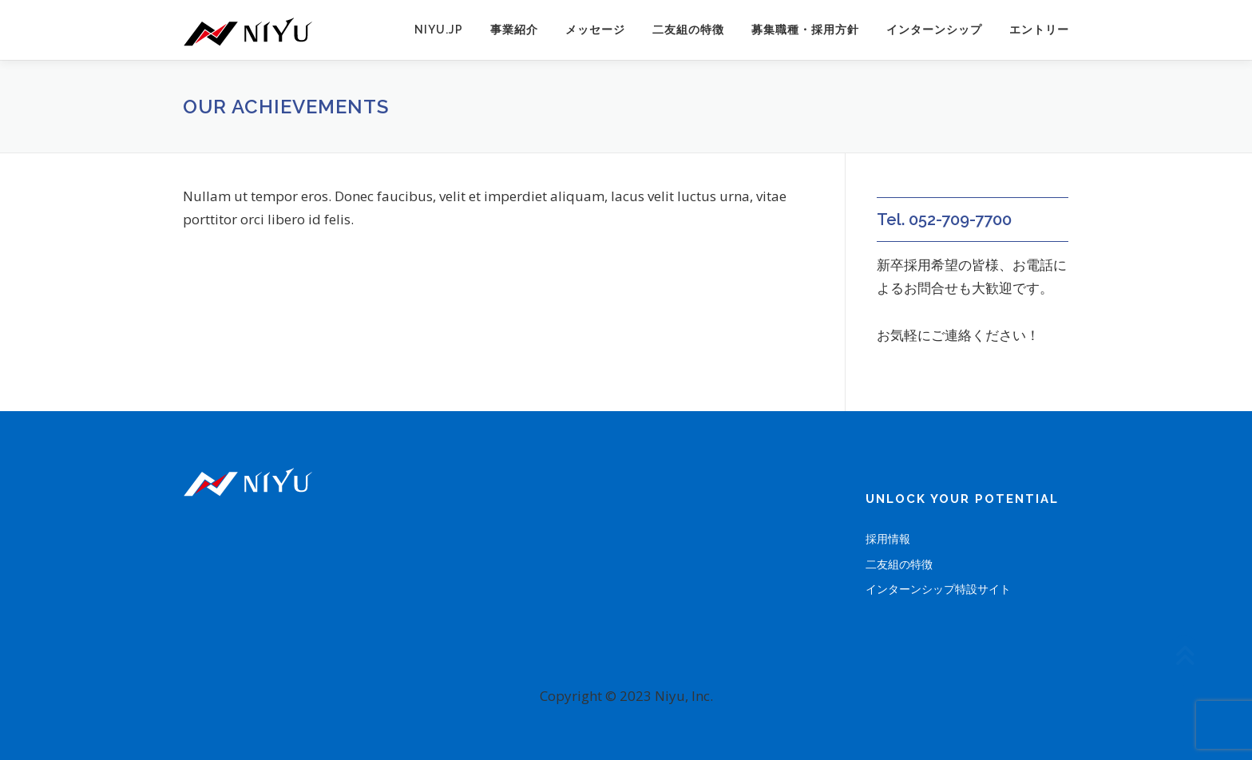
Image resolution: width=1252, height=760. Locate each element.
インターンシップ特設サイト (938, 588)
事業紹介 (514, 29)
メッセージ (595, 29)
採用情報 (888, 538)
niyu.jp (438, 29)
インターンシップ (934, 29)
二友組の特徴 (688, 29)
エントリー (1039, 29)
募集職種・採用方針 (805, 29)
